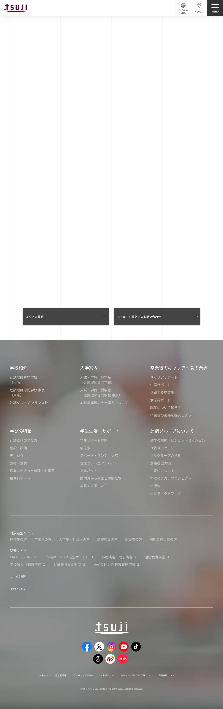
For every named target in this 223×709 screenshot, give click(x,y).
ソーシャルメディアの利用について (143, 672)
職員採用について (183, 672)
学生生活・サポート (100, 431)
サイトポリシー (105, 672)
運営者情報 (48, 672)
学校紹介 (18, 367)
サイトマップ (27, 672)
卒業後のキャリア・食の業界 (179, 367)
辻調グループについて (172, 431)
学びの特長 (21, 431)
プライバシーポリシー (75, 672)
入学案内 (89, 367)
